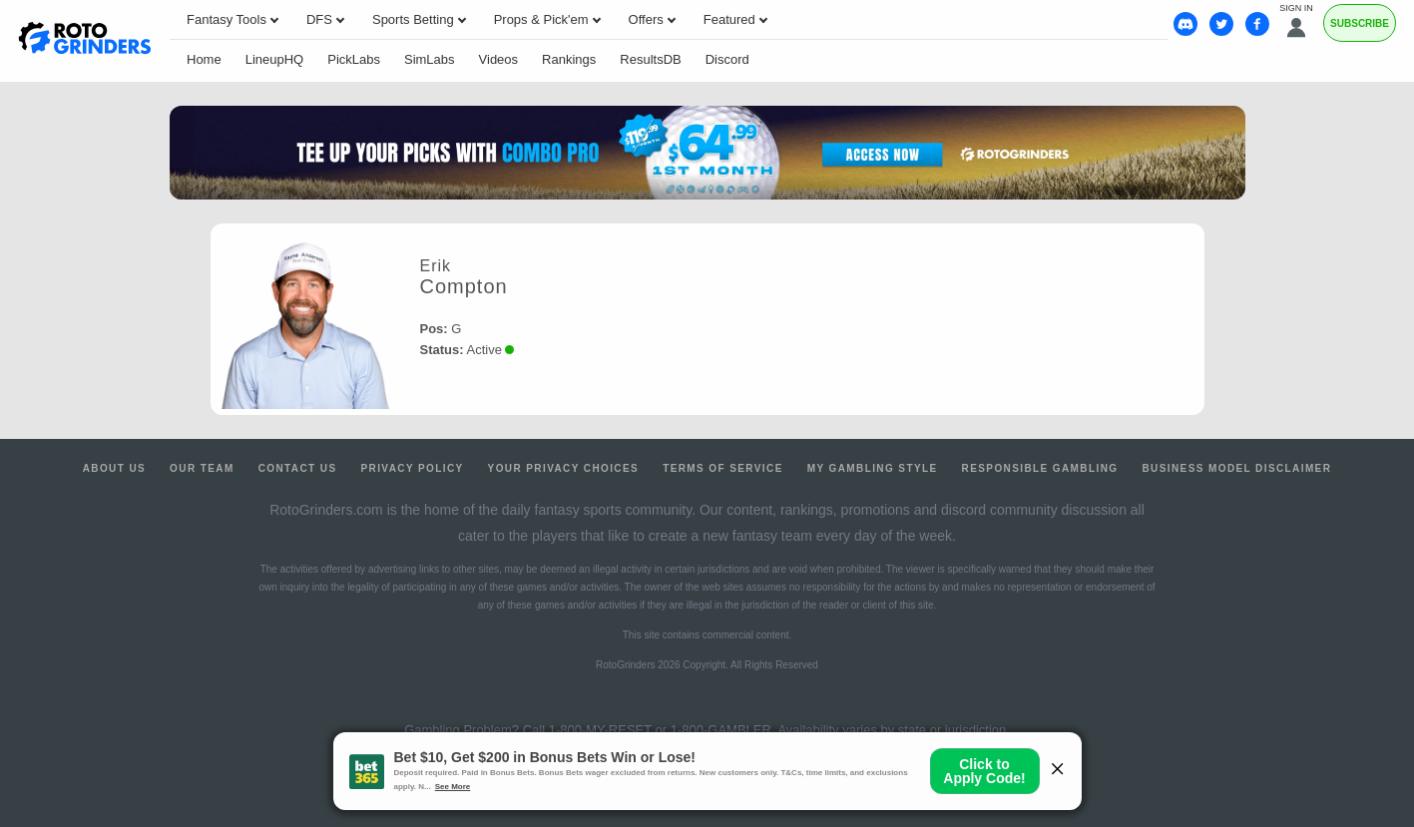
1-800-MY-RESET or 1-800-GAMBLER (660, 729)
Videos (499, 59)
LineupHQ (274, 59)
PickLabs (353, 59)
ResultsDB (650, 59)
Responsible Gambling (1040, 468)
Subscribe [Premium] (1359, 23)
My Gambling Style (872, 468)
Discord (727, 59)
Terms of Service (723, 468)
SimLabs (429, 59)
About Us (114, 468)
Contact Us (297, 468)
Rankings (569, 59)
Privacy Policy (411, 468)
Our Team (202, 468)
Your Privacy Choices (564, 468)
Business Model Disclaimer (1236, 468)
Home (204, 59)
